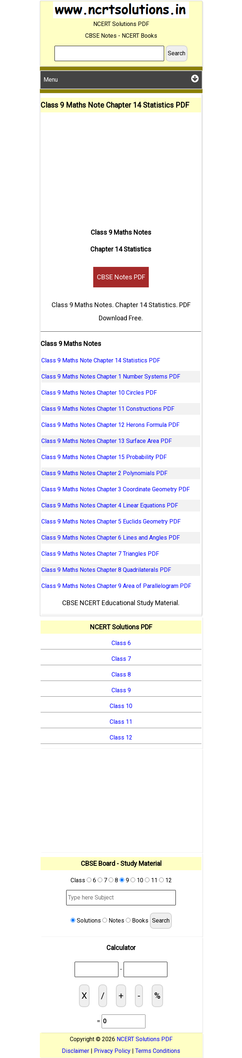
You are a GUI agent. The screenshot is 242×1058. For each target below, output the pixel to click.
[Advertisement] (121, 167)
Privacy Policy (112, 1050)
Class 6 (121, 643)
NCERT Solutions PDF (145, 1039)
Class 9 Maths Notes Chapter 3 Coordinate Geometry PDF (115, 489)
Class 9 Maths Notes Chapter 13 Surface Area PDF (106, 440)
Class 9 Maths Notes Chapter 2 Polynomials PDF (104, 473)
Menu (121, 78)
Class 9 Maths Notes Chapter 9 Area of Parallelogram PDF (116, 585)
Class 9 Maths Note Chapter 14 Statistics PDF (100, 360)
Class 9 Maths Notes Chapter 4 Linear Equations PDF (109, 505)
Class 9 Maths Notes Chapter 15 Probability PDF (104, 457)
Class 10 (121, 706)
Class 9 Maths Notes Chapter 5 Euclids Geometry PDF (111, 521)
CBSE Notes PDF (121, 277)
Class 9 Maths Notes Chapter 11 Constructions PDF (107, 408)
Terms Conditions (157, 1050)
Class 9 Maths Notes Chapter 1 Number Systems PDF (110, 376)
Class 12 (121, 737)
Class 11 (121, 721)
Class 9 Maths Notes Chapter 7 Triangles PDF (100, 553)
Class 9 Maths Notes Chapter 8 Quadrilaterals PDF (106, 569)
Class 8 (121, 674)
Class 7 (121, 658)
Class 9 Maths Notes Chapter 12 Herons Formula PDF (110, 424)
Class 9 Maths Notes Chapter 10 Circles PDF (99, 392)
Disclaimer (75, 1050)
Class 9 (121, 690)
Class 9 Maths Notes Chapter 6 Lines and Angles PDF (110, 537)
